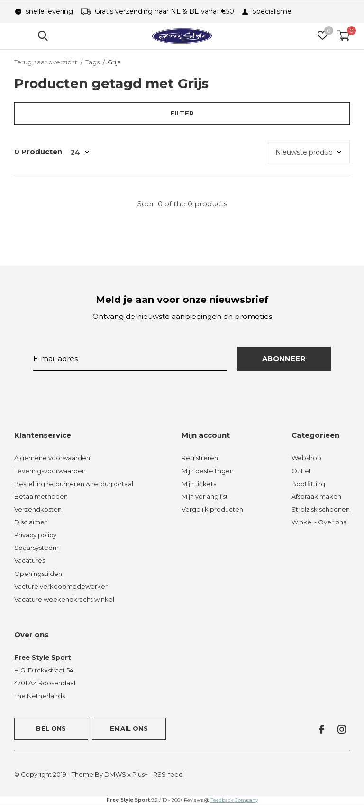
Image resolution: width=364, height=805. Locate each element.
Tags (92, 62)
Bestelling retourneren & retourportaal (73, 483)
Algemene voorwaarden (52, 457)
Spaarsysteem (36, 547)
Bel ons (51, 728)
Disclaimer (30, 522)
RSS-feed (168, 774)
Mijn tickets (199, 483)
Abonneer (284, 358)
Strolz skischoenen (320, 509)
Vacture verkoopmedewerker (61, 586)
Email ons (129, 728)
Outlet (301, 471)
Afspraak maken (316, 496)
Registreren (200, 457)
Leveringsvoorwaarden (50, 471)
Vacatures (29, 560)
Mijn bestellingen (208, 471)
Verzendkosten (38, 509)
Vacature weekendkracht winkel (64, 599)
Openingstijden (38, 573)
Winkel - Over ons (318, 522)
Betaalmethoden (41, 496)
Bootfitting (308, 483)
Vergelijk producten (212, 509)
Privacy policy (35, 535)
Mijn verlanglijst (205, 496)
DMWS (115, 774)
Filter (182, 113)
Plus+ (140, 774)
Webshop (306, 457)
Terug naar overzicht (45, 62)
